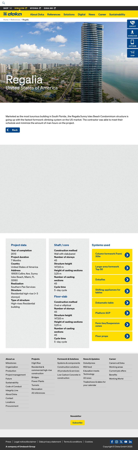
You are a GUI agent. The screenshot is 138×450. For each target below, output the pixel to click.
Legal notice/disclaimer (25, 441)
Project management (16, 374)
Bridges (35, 377)
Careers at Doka (116, 362)
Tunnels (35, 385)
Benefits (113, 374)
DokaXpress (89, 362)
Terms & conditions (73, 441)
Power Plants (38, 381)
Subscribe (77, 422)
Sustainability (117, 14)
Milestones (11, 362)
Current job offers (117, 370)
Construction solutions (68, 366)
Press (8, 441)
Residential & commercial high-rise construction (42, 370)
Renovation (37, 388)
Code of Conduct (14, 386)
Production (11, 370)
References (53, 14)
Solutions (69, 14)
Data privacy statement (50, 441)
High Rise (36, 362)
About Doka (37, 14)
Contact (9, 398)
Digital (81, 14)
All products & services (68, 370)
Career (102, 14)
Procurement (12, 405)
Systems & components (68, 362)
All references (38, 392)
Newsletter (75, 416)
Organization (12, 366)
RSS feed (87, 366)
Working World (116, 378)
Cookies (89, 441)
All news (87, 377)
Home (5, 19)
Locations (10, 402)
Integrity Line (12, 390)
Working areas (116, 366)
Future (9, 378)
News (92, 14)
